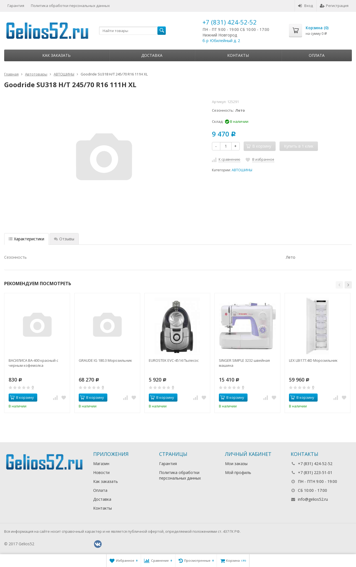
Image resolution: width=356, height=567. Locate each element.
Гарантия (16, 5)
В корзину (22, 397)
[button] (339, 285)
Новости (101, 472)
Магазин (101, 463)
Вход (305, 5)
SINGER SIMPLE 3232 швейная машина (244, 363)
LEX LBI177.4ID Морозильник (313, 360)
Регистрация (334, 5)
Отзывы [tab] (64, 238)
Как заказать (56, 55)
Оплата (317, 55)
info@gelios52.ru (313, 499)
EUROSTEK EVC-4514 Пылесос (174, 360)
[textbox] (132, 30)
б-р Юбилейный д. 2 (221, 40)
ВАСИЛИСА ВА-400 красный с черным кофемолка (33, 363)
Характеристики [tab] (26, 238)
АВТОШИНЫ (242, 170)
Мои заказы (236, 463)
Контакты (238, 55)
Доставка (151, 55)
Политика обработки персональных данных (70, 5)
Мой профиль (238, 472)
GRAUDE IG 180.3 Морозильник (105, 360)
